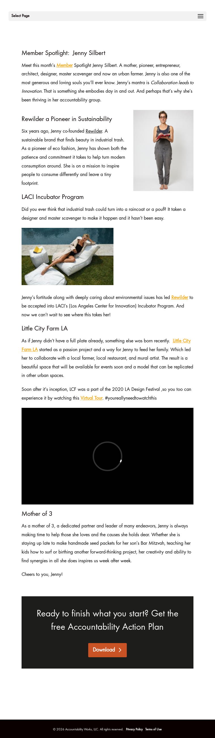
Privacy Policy (135, 729)
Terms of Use (153, 729)
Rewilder (179, 297)
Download (104, 650)
